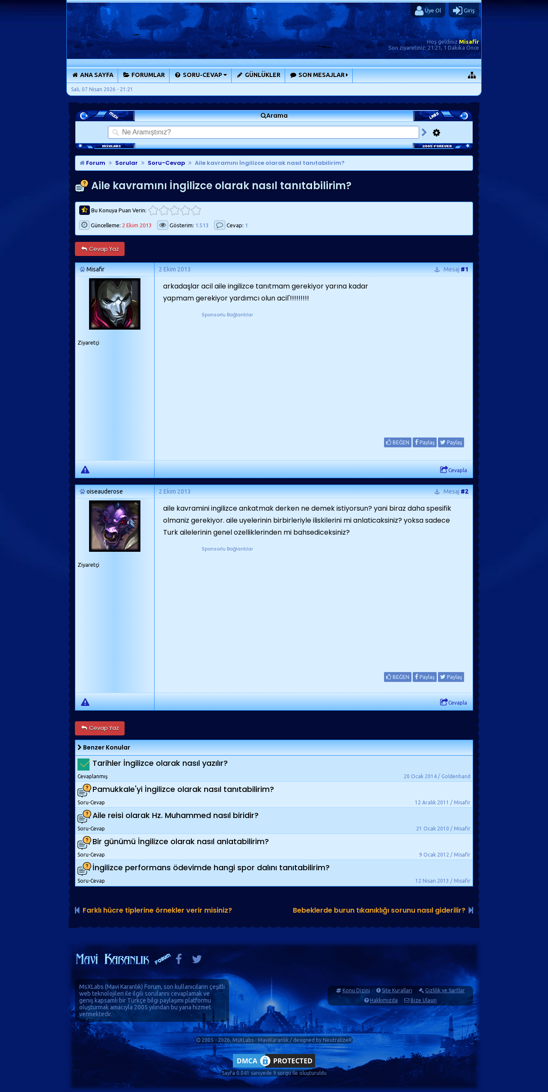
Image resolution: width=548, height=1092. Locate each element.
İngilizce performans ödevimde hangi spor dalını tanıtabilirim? (211, 867)
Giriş (464, 10)
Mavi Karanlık (124, 986)
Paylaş (425, 442)
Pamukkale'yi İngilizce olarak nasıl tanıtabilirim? (183, 789)
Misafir (469, 42)
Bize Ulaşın (424, 1000)
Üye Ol (428, 10)
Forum (92, 163)
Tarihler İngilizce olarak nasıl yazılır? (160, 763)
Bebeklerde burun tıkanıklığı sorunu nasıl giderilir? (379, 910)
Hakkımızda (384, 1000)
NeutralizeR (337, 1040)
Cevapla (453, 470)
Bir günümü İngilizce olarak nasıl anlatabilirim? (180, 841)
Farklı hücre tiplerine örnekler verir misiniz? (157, 910)
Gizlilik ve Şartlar (445, 990)
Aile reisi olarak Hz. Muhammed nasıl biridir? (175, 815)
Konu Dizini (356, 990)
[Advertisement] (227, 372)
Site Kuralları (397, 990)
